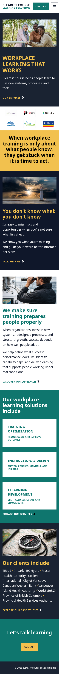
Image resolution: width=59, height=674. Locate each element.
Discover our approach (19, 381)
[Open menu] (54, 6)
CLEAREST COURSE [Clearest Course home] (16, 5)
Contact (41, 6)
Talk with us (11, 261)
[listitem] (29, 433)
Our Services (11, 97)
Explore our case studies (20, 610)
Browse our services (17, 514)
